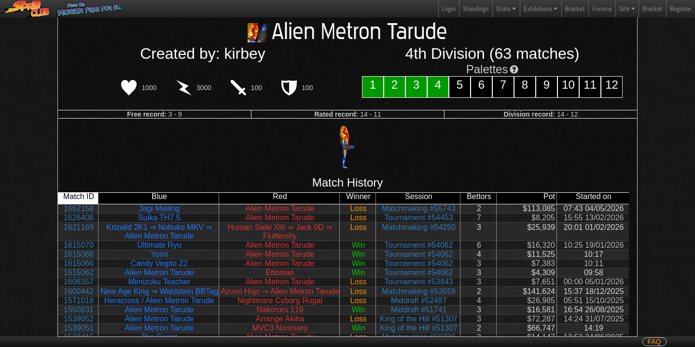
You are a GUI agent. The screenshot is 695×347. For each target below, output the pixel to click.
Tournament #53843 (418, 282)
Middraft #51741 (419, 310)
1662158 (79, 208)
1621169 (79, 227)
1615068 (79, 254)
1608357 (79, 282)
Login (449, 8)
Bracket (575, 8)
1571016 (79, 300)
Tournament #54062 (418, 245)
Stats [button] (503, 8)
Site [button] (624, 8)
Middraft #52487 (419, 300)
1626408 (79, 218)
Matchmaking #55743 (419, 208)
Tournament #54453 (418, 218)
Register (681, 8)
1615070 (79, 245)
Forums (602, 8)
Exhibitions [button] (538, 8)
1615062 (79, 272)
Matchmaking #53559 (419, 291)
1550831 (79, 310)
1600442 (79, 291)
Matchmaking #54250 (419, 227)
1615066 (79, 263)
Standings (475, 10)
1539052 (79, 319)
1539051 (79, 328)
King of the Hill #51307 (419, 319)
